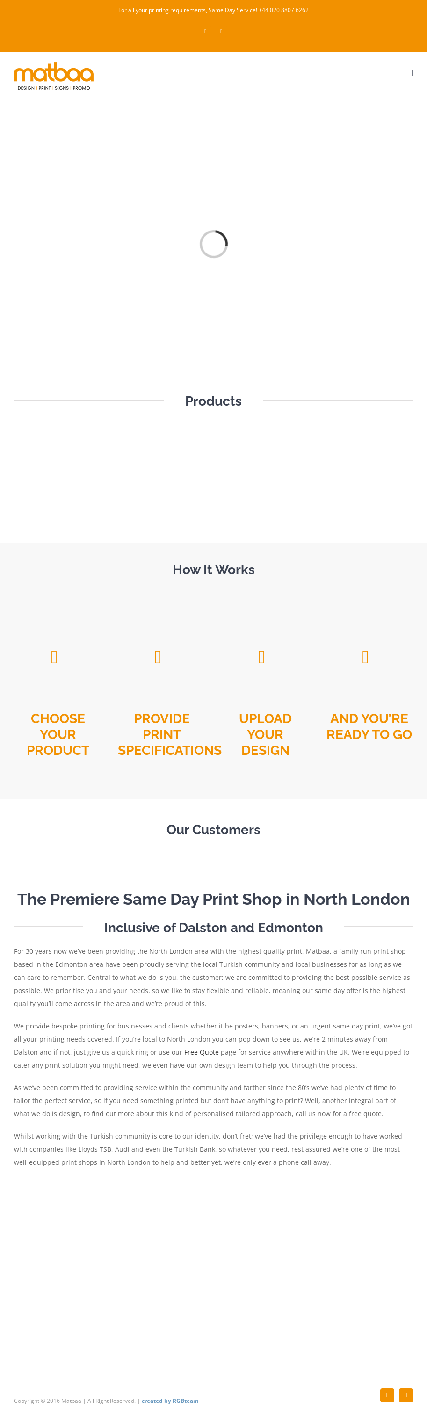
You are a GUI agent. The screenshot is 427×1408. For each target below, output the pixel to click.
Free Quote (201, 1052)
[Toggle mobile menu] (411, 73)
